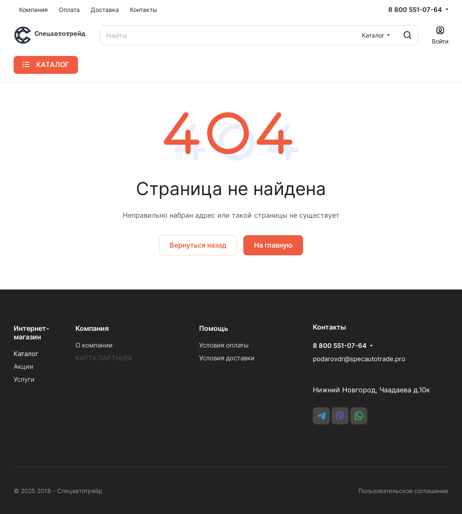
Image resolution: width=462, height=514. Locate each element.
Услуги (24, 379)
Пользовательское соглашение (403, 490)
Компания (92, 328)
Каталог (26, 354)
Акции (23, 366)
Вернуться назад (198, 245)
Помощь (213, 328)
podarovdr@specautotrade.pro (359, 359)
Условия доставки (226, 358)
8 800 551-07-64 (415, 10)
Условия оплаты (223, 345)
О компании (94, 345)
